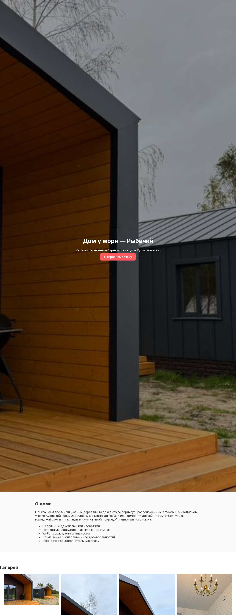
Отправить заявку (118, 257)
